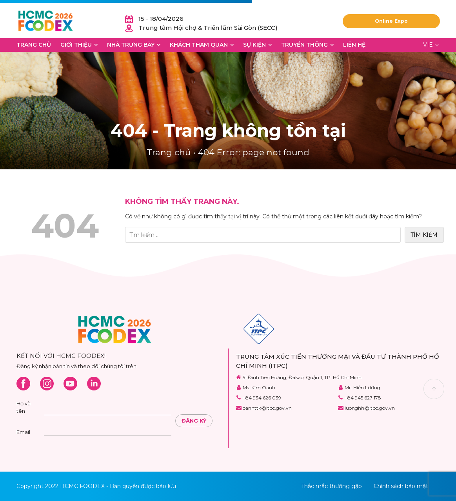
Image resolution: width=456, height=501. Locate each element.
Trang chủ (33, 44)
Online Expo (391, 21)
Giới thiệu (76, 44)
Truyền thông (304, 44)
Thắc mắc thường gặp (331, 486)
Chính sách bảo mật (401, 486)
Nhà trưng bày (130, 44)
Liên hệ (354, 44)
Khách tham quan (199, 44)
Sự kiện (254, 44)
